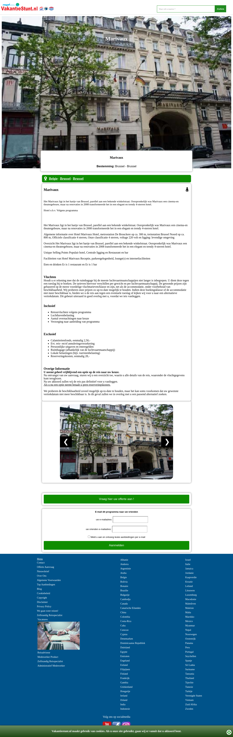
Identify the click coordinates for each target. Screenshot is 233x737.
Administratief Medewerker (51, 665)
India (122, 704)
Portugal (189, 652)
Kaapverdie (191, 577)
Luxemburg (191, 595)
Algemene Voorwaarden (49, 580)
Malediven (190, 603)
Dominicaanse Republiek (132, 643)
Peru (187, 647)
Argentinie (125, 568)
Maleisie (189, 608)
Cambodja (125, 599)
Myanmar (190, 625)
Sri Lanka (190, 665)
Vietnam (189, 700)
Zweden (189, 709)
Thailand (189, 678)
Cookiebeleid (43, 593)
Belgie (53, 178)
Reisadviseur (43, 652)
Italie (187, 564)
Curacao (124, 630)
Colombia (125, 617)
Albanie (124, 560)
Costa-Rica (125, 621)
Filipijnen (125, 669)
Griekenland (126, 687)
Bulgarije (125, 595)
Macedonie (190, 599)
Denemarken (126, 638)
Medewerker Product (47, 657)
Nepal (188, 630)
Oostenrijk (190, 638)
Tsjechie (189, 682)
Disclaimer (42, 602)
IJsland (123, 700)
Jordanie (189, 573)
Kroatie (189, 581)
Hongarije (125, 691)
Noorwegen (191, 634)
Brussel (65, 178)
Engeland (125, 660)
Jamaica (189, 568)
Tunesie (189, 687)
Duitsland (125, 647)
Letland (189, 586)
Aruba (123, 573)
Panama (189, 643)
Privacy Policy (44, 606)
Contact (41, 562)
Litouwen (190, 590)
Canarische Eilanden (130, 608)
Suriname (190, 669)
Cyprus (123, 634)
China (123, 612)
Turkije (188, 691)
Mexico (189, 621)
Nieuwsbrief (43, 571)
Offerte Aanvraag (45, 567)
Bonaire (124, 586)
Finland (124, 673)
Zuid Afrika (191, 704)
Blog (39, 589)
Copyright (42, 597)
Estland (124, 665)
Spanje (188, 660)
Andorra (124, 564)
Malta (188, 612)
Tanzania (189, 673)
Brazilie (124, 590)
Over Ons (41, 575)
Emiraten (124, 656)
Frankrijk (125, 678)
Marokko (189, 617)
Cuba (123, 625)
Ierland (123, 695)
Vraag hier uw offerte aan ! (116, 499)
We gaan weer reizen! (47, 611)
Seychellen (190, 656)
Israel (188, 560)
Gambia (124, 682)
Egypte (123, 652)
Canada (124, 603)
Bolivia (124, 581)
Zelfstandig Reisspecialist (49, 615)
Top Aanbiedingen (46, 584)
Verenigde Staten (193, 695)
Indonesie (125, 709)
